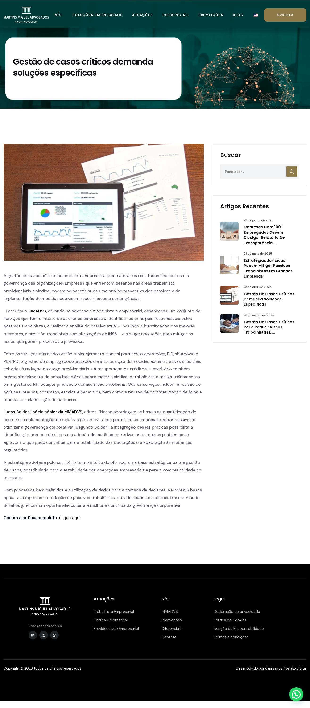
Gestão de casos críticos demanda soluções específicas (269, 299)
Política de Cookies (230, 620)
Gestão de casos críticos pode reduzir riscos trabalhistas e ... (269, 327)
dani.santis (273, 668)
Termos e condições (231, 636)
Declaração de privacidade (237, 611)
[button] (296, 694)
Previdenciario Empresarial (116, 628)
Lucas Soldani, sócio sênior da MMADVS (43, 412)
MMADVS (37, 311)
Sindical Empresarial (111, 620)
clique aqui (69, 517)
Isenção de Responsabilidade (239, 628)
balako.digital (296, 668)
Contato (169, 636)
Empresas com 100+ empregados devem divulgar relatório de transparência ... (264, 235)
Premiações (172, 620)
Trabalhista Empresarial (114, 611)
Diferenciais (172, 628)
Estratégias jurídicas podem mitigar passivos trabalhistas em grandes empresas (268, 268)
